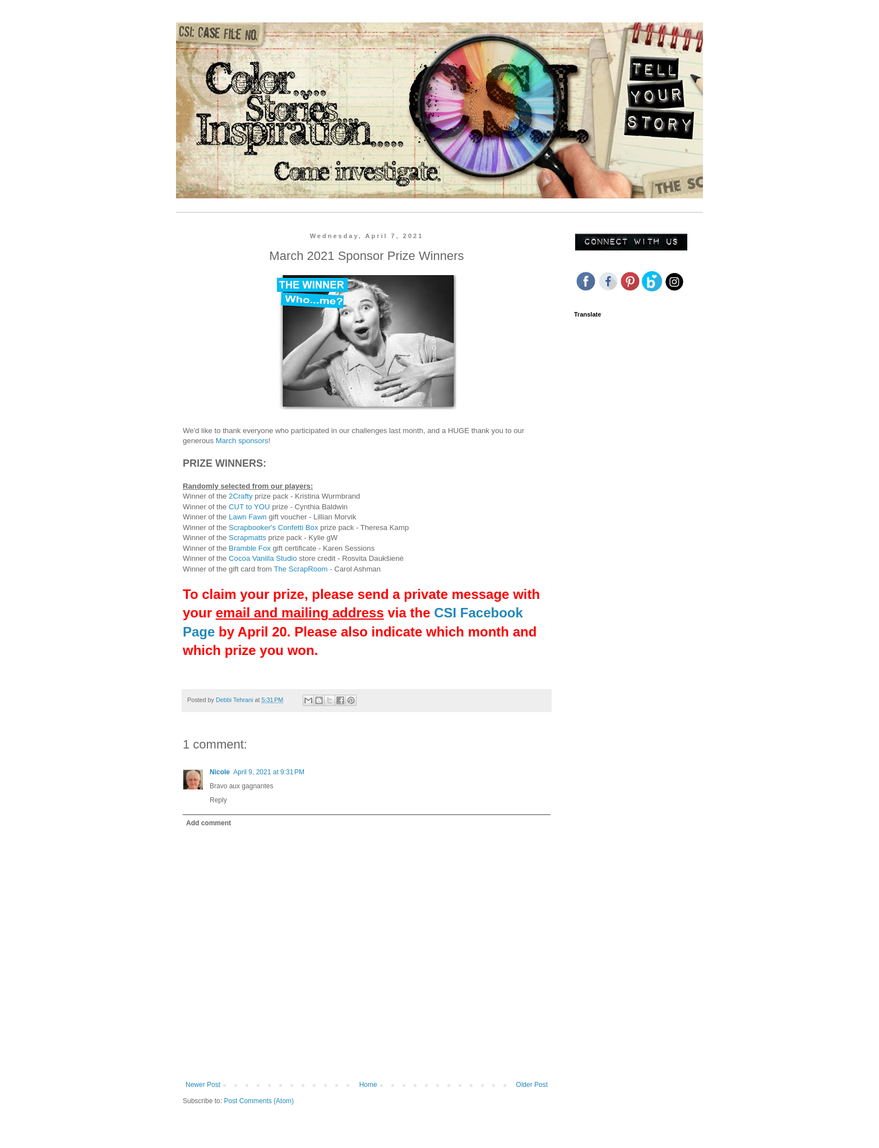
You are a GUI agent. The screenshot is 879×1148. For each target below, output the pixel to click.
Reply (218, 800)
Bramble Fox (250, 548)
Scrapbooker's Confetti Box (273, 527)
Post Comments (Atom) (259, 1101)
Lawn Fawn (247, 517)
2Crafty (241, 496)
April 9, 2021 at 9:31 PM (268, 772)
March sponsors (242, 440)
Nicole (220, 772)
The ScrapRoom (300, 569)
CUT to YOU (249, 507)
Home (368, 1085)
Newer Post (203, 1085)
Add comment (208, 823)
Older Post (532, 1085)
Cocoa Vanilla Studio (263, 558)
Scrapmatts (248, 537)
